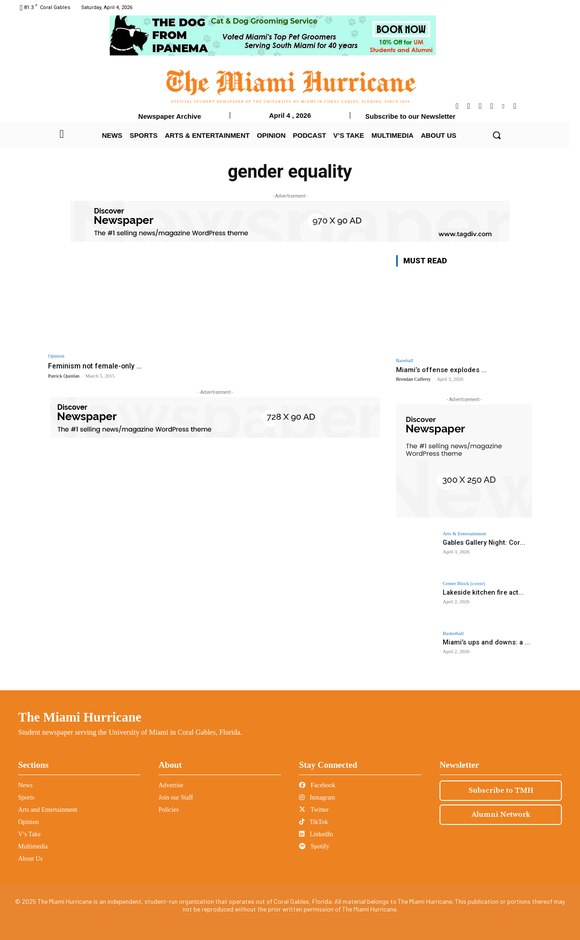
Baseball (404, 360)
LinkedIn (316, 834)
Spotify (314, 846)
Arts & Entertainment (464, 533)
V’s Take (29, 834)
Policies (169, 809)
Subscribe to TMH (501, 790)
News (25, 785)
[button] (496, 135)
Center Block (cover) (464, 583)
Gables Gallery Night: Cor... (482, 542)
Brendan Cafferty (413, 379)
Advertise (171, 785)
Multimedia (33, 846)
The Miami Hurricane (79, 717)
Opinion (56, 356)
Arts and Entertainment (47, 809)
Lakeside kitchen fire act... (481, 592)
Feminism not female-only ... (97, 365)
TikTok (313, 822)
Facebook (317, 785)
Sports (26, 797)
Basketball (453, 633)
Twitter (314, 809)
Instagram (317, 797)
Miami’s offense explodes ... (441, 370)
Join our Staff (176, 797)
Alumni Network (501, 814)
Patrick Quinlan (63, 375)
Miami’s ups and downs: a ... (484, 642)
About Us (30, 858)
